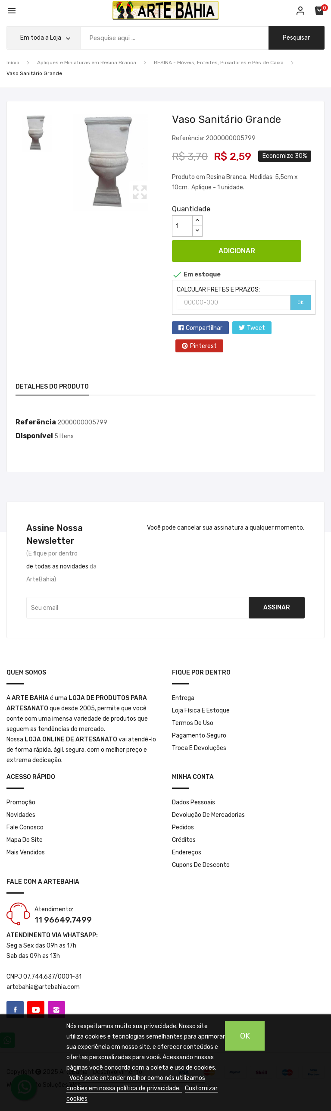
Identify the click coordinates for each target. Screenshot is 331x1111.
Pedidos (183, 827)
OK (300, 302)
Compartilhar (204, 328)
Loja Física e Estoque (201, 710)
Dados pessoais (193, 802)
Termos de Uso (192, 723)
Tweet (256, 328)
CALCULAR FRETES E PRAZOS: (218, 289)
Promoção (20, 802)
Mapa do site (24, 840)
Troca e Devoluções (199, 748)
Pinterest (203, 346)
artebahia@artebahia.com (43, 987)
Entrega (183, 698)
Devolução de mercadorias (208, 815)
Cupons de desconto (201, 865)
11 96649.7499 (63, 920)
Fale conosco (25, 827)
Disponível (34, 436)
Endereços (186, 852)
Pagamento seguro (199, 735)
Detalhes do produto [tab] (52, 386)
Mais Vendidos (25, 852)
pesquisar (295, 37)
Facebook (15, 1009)
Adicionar (237, 251)
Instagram (56, 1009)
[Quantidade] (182, 226)
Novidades (20, 815)
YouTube (35, 1009)
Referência (36, 422)
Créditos (184, 840)
